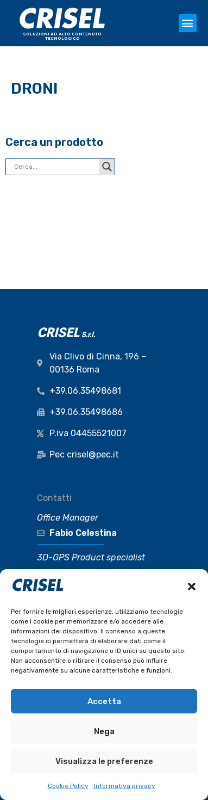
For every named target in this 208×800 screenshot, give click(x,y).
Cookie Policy (68, 786)
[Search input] (55, 166)
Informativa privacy (124, 786)
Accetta (104, 701)
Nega (104, 731)
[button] (191, 586)
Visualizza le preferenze (104, 761)
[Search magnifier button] (107, 166)
